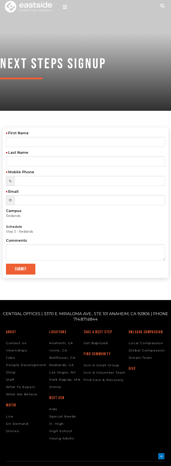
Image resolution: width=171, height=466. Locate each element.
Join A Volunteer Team (105, 372)
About (11, 332)
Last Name (18, 152)
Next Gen (57, 398)
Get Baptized (96, 343)
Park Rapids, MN (64, 380)
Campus (13, 211)
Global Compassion (147, 350)
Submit (21, 269)
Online (55, 387)
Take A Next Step (98, 332)
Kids (53, 409)
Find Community (97, 354)
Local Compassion (146, 343)
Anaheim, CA (61, 343)
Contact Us (16, 343)
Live (9, 416)
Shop (11, 372)
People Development (26, 365)
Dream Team (140, 358)
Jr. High (56, 424)
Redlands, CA (61, 365)
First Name (18, 133)
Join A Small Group (102, 365)
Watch (11, 405)
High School (60, 431)
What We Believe (22, 394)
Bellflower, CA (62, 358)
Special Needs (62, 416)
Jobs (10, 358)
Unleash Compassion (146, 332)
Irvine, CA (58, 350)
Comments (16, 240)
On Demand (17, 424)
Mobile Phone (21, 172)
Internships (16, 350)
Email (13, 191)
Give (132, 368)
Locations (57, 332)
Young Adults (61, 438)
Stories (12, 431)
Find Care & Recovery (104, 380)
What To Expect (20, 387)
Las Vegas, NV (62, 372)
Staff (10, 380)
